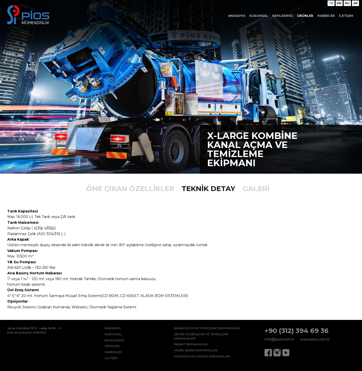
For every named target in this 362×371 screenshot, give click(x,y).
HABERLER (326, 16)
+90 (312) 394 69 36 (296, 331)
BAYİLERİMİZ (282, 16)
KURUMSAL (258, 16)
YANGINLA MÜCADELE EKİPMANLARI (202, 356)
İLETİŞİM (346, 16)
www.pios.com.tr (315, 339)
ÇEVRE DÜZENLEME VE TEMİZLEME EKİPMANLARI (201, 336)
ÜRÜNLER (305, 16)
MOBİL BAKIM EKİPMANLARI (196, 350)
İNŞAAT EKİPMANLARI (191, 344)
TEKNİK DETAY (208, 188)
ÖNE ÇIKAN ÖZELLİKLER (130, 188)
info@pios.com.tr (279, 339)
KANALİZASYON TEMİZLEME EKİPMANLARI (207, 328)
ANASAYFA (236, 16)
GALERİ (256, 188)
